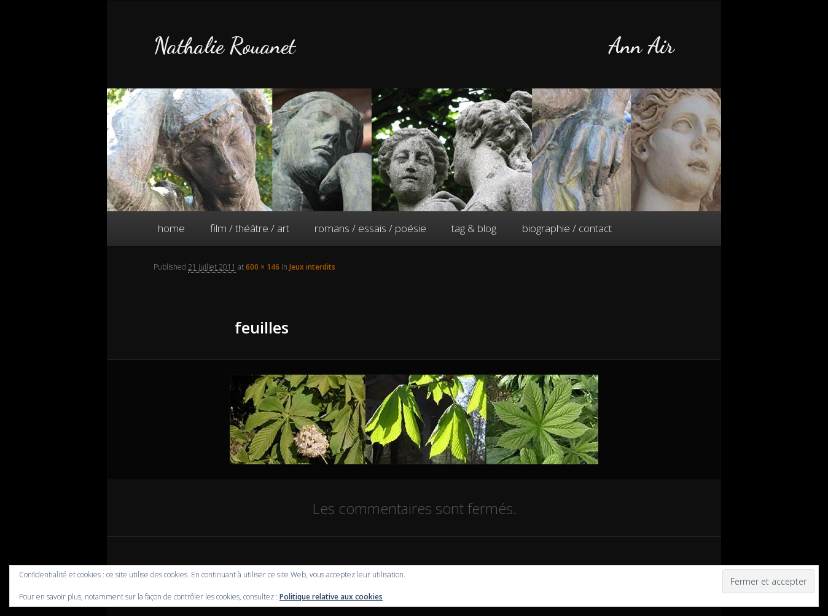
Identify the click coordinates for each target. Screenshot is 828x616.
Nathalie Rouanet (224, 46)
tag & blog (473, 228)
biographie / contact (567, 228)
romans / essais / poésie (370, 228)
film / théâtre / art (249, 228)
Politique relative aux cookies (331, 596)
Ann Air (641, 46)
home (171, 228)
